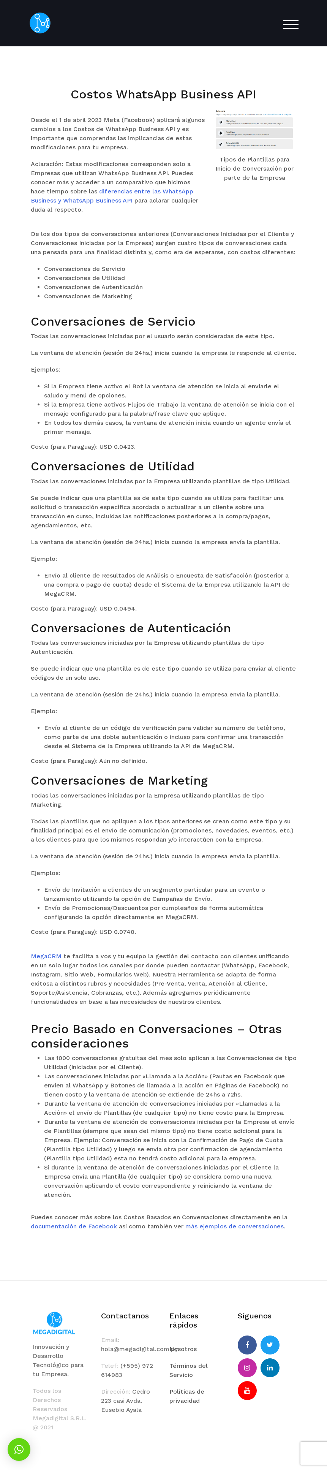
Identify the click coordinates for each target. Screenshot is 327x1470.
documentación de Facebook (74, 1226)
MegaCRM (46, 956)
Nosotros (183, 1349)
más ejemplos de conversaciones (234, 1226)
